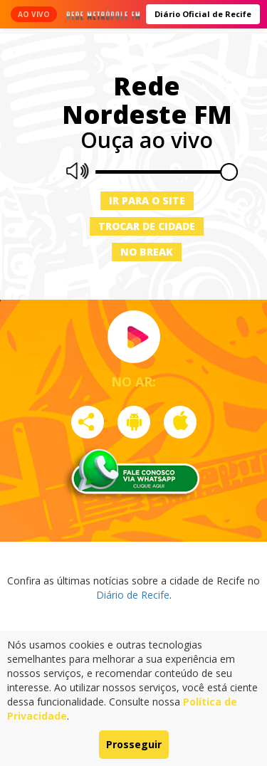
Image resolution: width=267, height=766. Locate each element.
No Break (146, 251)
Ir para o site (147, 200)
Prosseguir (134, 744)
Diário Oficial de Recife (203, 14)
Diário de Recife (132, 595)
